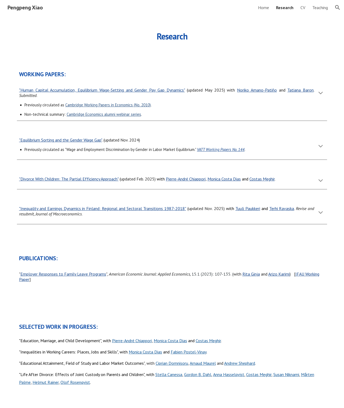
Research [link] (284, 7)
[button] (337, 7)
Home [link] (263, 7)
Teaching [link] (320, 7)
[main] (172, 34)
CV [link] (302, 7)
